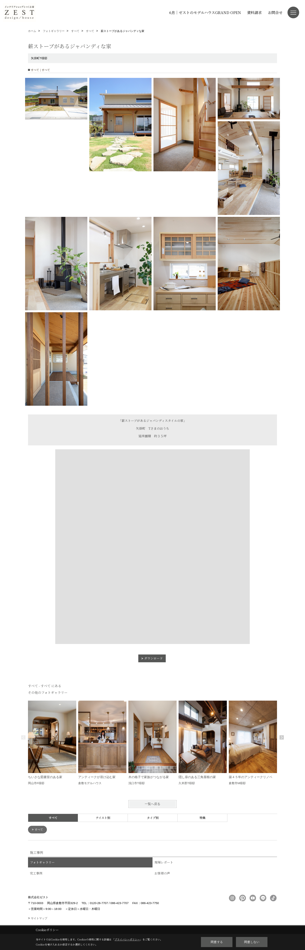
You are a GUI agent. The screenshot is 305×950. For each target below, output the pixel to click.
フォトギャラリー (42, 862)
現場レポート (163, 862)
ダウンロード (153, 658)
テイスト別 (103, 818)
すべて (39, 829)
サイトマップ (39, 918)
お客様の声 (162, 873)
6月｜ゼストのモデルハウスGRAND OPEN (205, 12)
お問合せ (275, 12)
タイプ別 (153, 818)
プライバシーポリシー (127, 939)
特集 (202, 818)
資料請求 (254, 12)
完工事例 (36, 873)
